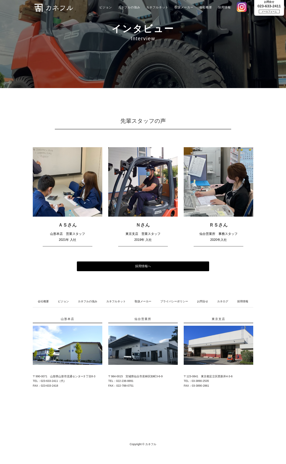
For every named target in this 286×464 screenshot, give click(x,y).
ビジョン (105, 7)
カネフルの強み (129, 7)
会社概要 (205, 7)
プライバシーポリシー (174, 301)
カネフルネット (157, 7)
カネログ (222, 301)
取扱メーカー (183, 7)
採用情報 (224, 7)
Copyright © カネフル (143, 444)
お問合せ (202, 301)
